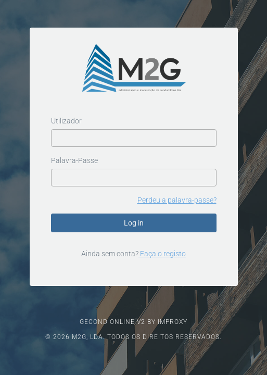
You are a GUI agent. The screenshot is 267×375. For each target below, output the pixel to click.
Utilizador (66, 121)
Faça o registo (162, 253)
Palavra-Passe (74, 160)
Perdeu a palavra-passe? (177, 200)
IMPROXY (172, 322)
